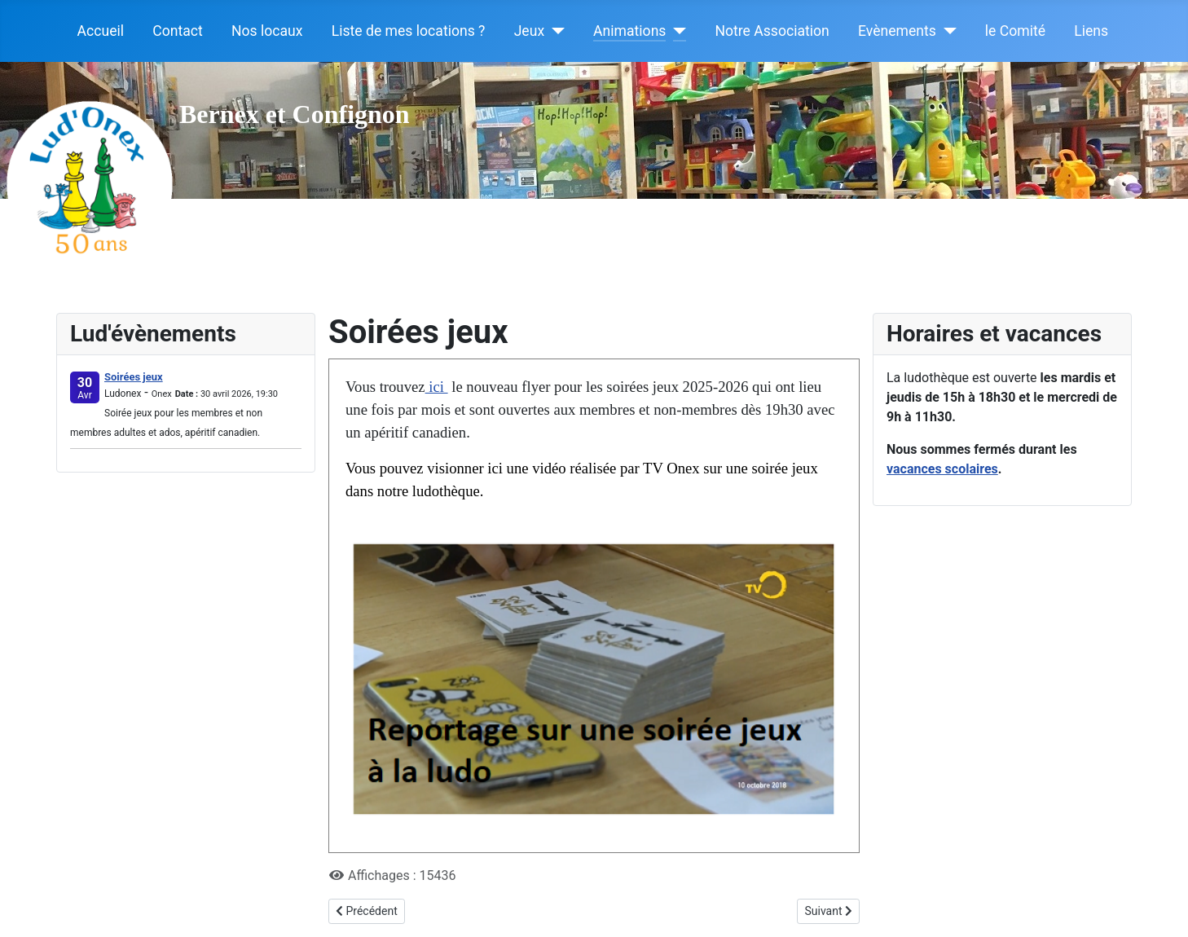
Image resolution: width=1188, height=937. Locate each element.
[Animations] (676, 31)
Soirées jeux (133, 377)
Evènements (897, 31)
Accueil (100, 31)
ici (436, 386)
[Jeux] (554, 31)
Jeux (529, 31)
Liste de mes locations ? (409, 31)
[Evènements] (946, 31)
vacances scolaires (942, 469)
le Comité (1015, 31)
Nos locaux (267, 31)
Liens (1091, 31)
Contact (177, 31)
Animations (629, 31)
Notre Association (772, 31)
